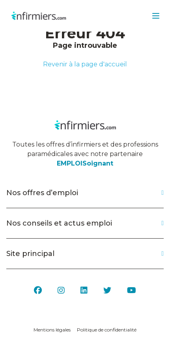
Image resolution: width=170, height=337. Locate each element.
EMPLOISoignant (85, 163)
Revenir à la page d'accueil (85, 64)
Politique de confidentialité (106, 330)
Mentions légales (52, 330)
